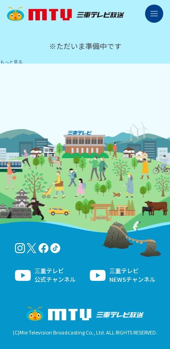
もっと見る (11, 62)
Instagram (20, 248)
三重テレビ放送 (65, 13)
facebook (44, 248)
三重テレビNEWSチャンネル (132, 275)
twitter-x (32, 248)
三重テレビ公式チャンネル (55, 275)
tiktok (55, 248)
